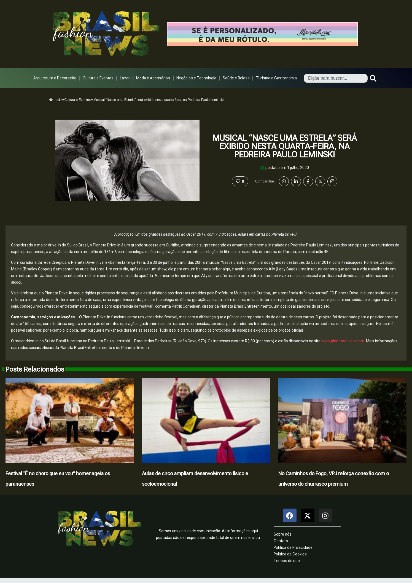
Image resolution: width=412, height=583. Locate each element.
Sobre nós (283, 534)
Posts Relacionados (35, 369)
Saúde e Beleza (236, 78)
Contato (281, 541)
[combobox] (336, 78)
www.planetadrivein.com (342, 341)
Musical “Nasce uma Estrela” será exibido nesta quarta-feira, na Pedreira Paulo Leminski (284, 146)
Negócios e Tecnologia (196, 78)
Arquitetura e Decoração (54, 78)
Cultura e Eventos (98, 78)
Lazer (125, 78)
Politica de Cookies (290, 554)
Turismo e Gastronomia (276, 78)
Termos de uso (287, 560)
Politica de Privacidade (293, 547)
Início (55, 100)
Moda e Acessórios (153, 78)
